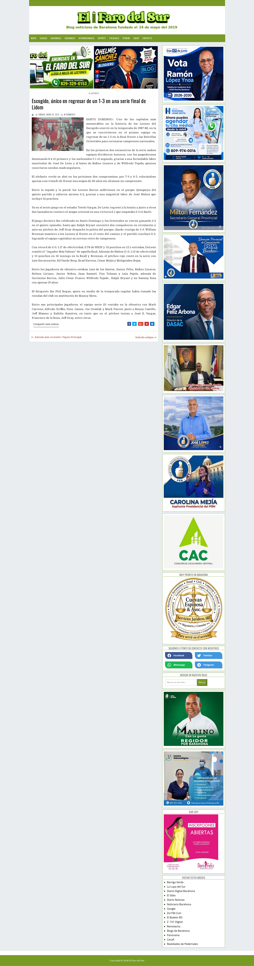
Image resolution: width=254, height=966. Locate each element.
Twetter (204, 655)
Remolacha (173, 926)
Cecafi (170, 939)
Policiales (114, 38)
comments (69, 114)
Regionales (70, 38)
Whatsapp (176, 665)
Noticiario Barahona (179, 904)
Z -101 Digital (175, 922)
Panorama (173, 935)
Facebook (175, 655)
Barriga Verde (175, 882)
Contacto (147, 38)
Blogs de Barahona (178, 931)
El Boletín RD (174, 917)
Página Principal (71, 337)
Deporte (102, 38)
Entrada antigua (144, 337)
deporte (95, 93)
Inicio (33, 38)
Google (171, 908)
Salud (136, 38)
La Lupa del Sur (176, 886)
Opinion (126, 38)
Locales (43, 38)
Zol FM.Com (174, 913)
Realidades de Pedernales (182, 944)
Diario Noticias (176, 900)
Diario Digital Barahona (181, 891)
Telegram (205, 665)
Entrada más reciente (47, 337)
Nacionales (56, 38)
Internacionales (86, 38)
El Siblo (171, 895)
